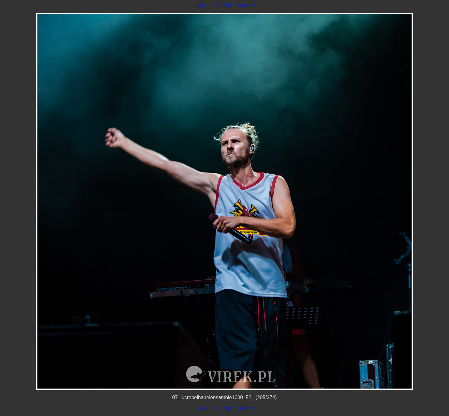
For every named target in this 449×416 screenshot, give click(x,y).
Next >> (247, 5)
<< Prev (224, 5)
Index (199, 5)
